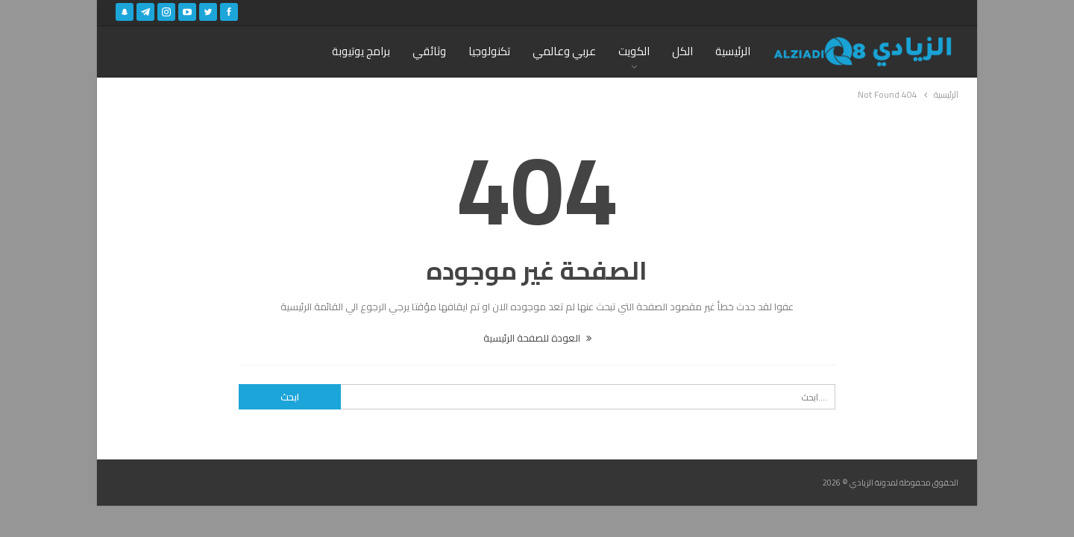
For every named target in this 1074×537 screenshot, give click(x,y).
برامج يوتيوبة (361, 51)
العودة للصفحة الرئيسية (537, 338)
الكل (682, 51)
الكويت (634, 51)
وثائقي (429, 51)
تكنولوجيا (489, 51)
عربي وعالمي (564, 51)
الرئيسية (732, 51)
